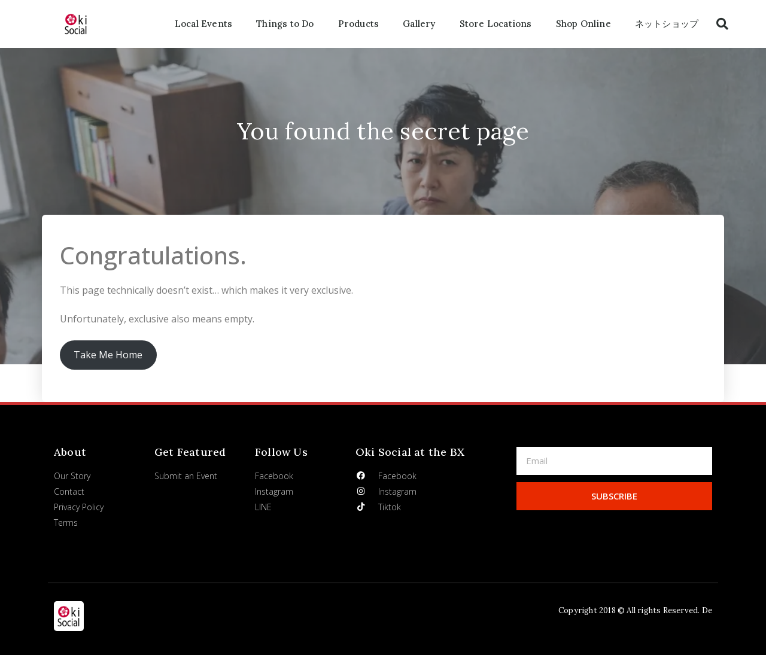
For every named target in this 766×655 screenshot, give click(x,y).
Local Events (203, 23)
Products (358, 23)
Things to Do (285, 23)
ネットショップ (666, 23)
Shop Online (583, 23)
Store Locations (496, 23)
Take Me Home (108, 354)
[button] (722, 24)
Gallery (419, 23)
